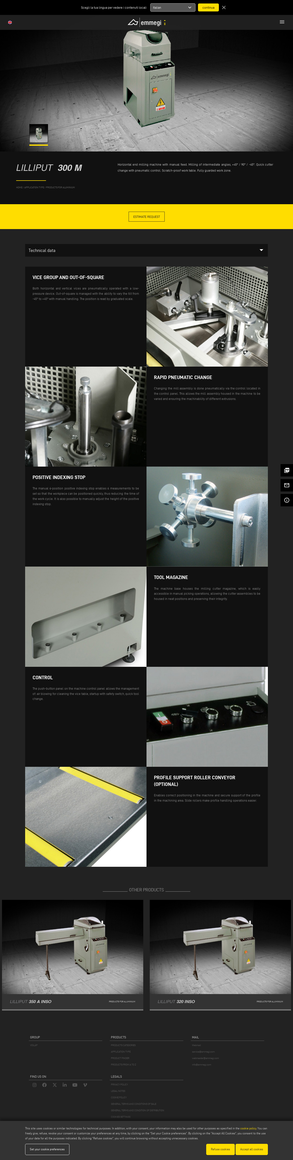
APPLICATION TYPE (121, 1051)
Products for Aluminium (60, 187)
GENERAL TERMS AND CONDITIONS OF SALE (133, 1104)
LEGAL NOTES (118, 1091)
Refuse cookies (220, 1149)
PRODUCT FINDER (120, 1058)
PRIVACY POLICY (119, 1084)
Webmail (196, 1045)
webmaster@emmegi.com (205, 1058)
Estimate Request (146, 216)
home (19, 187)
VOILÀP (34, 1045)
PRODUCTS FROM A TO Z (123, 1064)
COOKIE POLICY (119, 1097)
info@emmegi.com (201, 1064)
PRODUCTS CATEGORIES (123, 1045)
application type (34, 187)
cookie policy (248, 1128)
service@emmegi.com (203, 1051)
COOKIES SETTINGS (120, 1116)
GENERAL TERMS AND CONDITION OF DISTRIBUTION (137, 1110)
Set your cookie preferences (47, 1149)
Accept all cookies (251, 1149)
